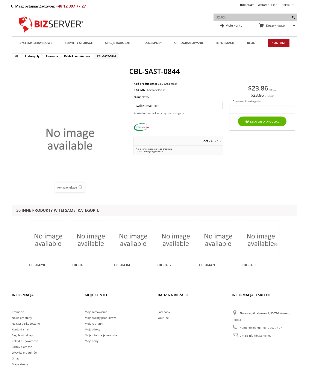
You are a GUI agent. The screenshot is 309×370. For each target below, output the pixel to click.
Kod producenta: (145, 84)
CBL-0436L (122, 265)
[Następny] (275, 244)
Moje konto (233, 25)
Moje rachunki (94, 323)
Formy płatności (22, 347)
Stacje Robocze (117, 43)
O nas (15, 358)
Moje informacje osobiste (101, 335)
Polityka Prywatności (25, 341)
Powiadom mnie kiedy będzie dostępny (159, 113)
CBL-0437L (165, 265)
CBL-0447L (207, 265)
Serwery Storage (79, 43)
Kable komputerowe (77, 56)
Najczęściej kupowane (26, 323)
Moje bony (91, 341)
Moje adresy (92, 329)
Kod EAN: (140, 90)
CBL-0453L (250, 265)
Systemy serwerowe (36, 43)
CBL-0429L (37, 265)
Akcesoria (52, 56)
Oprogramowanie (189, 43)
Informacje (225, 43)
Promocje (18, 312)
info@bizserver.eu (259, 336)
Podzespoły (152, 43)
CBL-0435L (80, 265)
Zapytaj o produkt (262, 121)
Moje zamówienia (96, 312)
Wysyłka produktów (24, 353)
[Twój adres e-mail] (178, 105)
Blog (251, 43)
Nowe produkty (22, 318)
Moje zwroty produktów (100, 318)
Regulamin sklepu (23, 335)
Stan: (137, 97)
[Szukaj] (293, 17)
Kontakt (248, 5)
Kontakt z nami (21, 329)
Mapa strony (20, 364)
